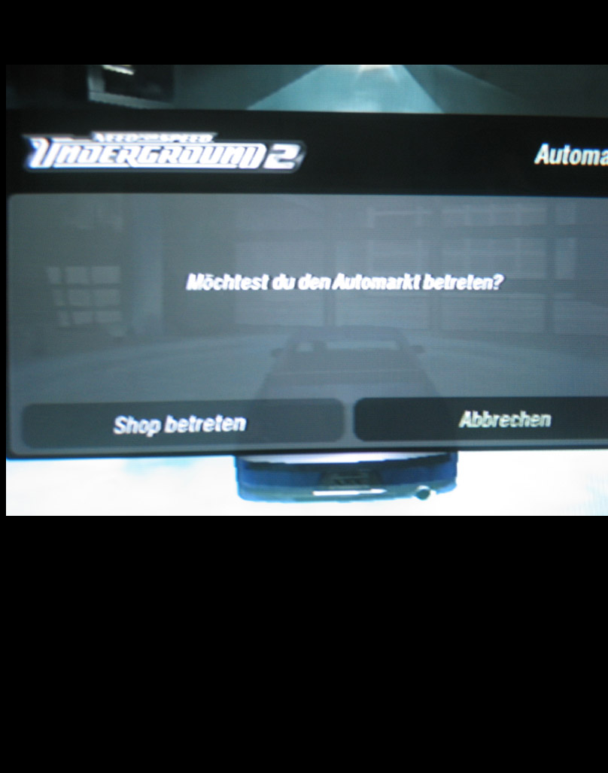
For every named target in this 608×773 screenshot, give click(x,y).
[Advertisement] (304, 634)
